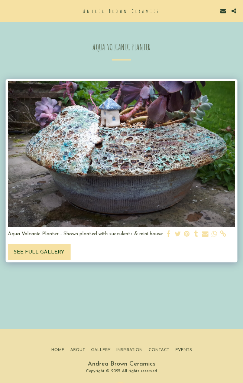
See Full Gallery (39, 252)
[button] (8, 10)
